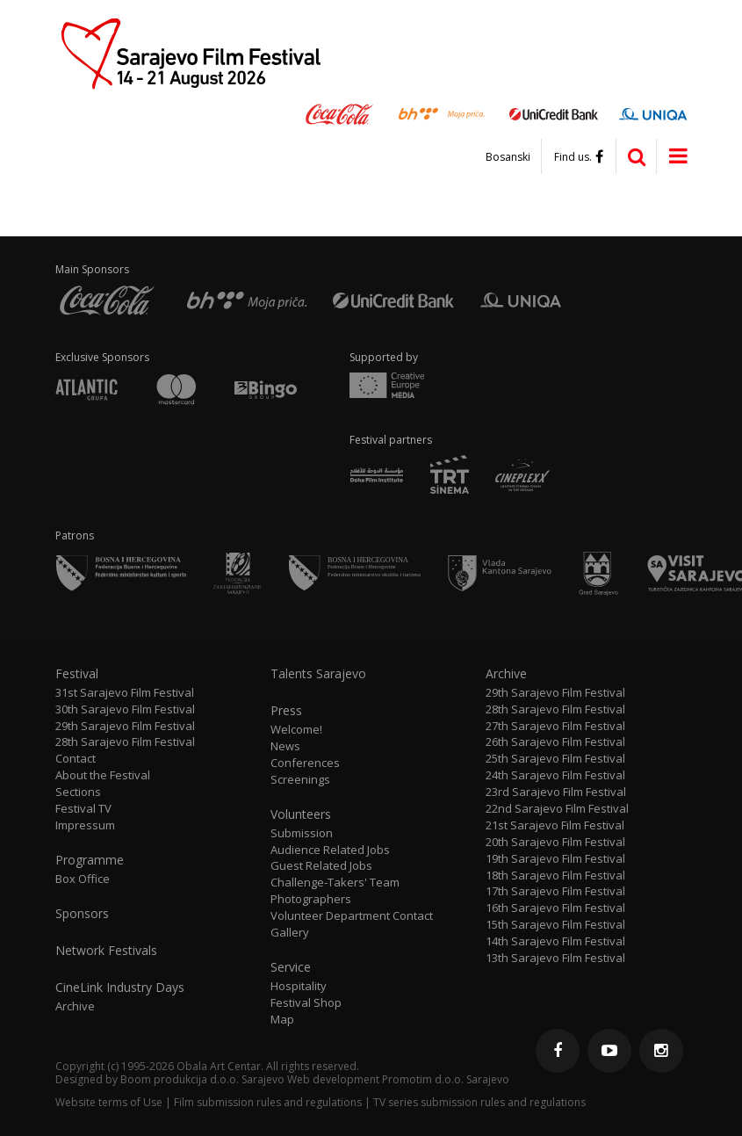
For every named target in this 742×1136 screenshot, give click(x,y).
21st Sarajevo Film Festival (555, 825)
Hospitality (298, 986)
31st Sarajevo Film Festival (124, 692)
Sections (78, 792)
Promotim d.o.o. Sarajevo (445, 1079)
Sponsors (82, 914)
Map (282, 1019)
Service (290, 967)
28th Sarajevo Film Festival (125, 741)
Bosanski (508, 157)
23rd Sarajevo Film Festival (556, 792)
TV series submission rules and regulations (479, 1102)
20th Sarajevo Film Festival (555, 842)
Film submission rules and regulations (268, 1102)
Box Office (82, 879)
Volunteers (300, 814)
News (285, 746)
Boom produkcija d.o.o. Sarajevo (202, 1079)
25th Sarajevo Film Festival (555, 758)
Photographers (310, 899)
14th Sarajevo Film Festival (555, 941)
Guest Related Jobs (321, 865)
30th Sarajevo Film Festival (125, 709)
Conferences (305, 763)
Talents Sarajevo (318, 674)
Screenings (300, 779)
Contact (75, 758)
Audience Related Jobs (330, 850)
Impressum (85, 825)
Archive (75, 1006)
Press (286, 711)
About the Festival (102, 775)
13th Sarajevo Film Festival (555, 958)
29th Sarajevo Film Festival (125, 726)
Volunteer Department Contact (351, 915)
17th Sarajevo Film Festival (555, 891)
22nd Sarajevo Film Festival (557, 808)
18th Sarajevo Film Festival (555, 875)
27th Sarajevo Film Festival (555, 726)
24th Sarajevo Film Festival (555, 775)
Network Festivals (106, 951)
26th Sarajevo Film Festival (555, 741)
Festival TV (83, 808)
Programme (89, 860)
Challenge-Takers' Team (335, 882)
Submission (301, 833)
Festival (76, 674)
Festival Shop (306, 1002)
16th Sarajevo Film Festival (555, 908)
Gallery (289, 932)
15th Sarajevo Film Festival (555, 924)
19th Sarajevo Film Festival (555, 858)
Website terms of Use (108, 1102)
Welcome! (296, 729)
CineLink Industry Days (119, 987)
